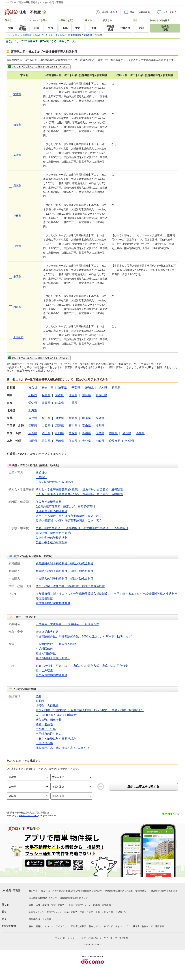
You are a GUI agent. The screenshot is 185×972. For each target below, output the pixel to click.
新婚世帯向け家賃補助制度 (53, 603)
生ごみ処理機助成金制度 (51, 675)
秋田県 (46, 418)
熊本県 (73, 440)
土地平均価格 (44, 743)
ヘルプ (82, 938)
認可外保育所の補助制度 (51, 511)
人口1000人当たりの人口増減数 (56, 715)
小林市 (17, 215)
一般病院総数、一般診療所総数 (56, 644)
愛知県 (32, 402)
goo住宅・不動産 (11, 890)
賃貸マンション (83, 905)
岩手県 (59, 418)
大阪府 (32, 395)
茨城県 (89, 387)
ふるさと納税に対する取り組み (56, 738)
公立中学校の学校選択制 (51, 537)
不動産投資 (107, 912)
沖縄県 (129, 440)
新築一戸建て (70, 912)
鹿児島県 (115, 440)
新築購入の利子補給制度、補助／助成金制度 (64, 570)
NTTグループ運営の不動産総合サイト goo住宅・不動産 (34, 2)
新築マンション (36, 912)
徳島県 (100, 433)
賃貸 (31, 905)
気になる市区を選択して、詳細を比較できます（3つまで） (39, 66)
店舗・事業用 (42, 905)
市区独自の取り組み (49, 733)
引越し (39, 926)
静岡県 (46, 402)
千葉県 (76, 387)
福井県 (100, 425)
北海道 (32, 410)
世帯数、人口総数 (47, 705)
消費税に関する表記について (74, 898)
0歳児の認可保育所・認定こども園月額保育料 (65, 506)
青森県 (32, 418)
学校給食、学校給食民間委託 (54, 532)
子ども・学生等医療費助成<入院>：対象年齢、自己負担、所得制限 (79, 494)
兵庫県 (46, 395)
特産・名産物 (44, 724)
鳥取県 (73, 433)
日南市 (17, 185)
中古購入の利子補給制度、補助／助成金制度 (64, 578)
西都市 (17, 306)
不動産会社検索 (78, 926)
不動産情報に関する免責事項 (163, 891)
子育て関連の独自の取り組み (54, 481)
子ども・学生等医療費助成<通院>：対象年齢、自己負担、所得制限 (79, 489)
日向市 (17, 246)
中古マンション (54, 912)
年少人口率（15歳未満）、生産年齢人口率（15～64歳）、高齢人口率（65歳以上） (90, 710)
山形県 (86, 418)
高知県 (140, 433)
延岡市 (17, 155)
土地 (97, 912)
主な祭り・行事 (46, 729)
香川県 (113, 433)
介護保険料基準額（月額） (53, 658)
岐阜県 (59, 402)
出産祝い (41, 477)
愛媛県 (126, 433)
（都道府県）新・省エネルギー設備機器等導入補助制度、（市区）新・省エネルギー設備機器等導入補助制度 (106, 593)
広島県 (32, 433)
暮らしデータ (95, 926)
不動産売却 (34, 919)
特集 (31, 926)
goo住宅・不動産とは (39, 891)
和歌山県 (101, 395)
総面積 (40, 700)
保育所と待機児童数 (49, 501)
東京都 (32, 387)
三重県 (73, 402)
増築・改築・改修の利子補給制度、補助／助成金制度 (70, 586)
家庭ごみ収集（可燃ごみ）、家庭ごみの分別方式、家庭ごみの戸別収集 (82, 665)
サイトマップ (110, 938)
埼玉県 (62, 387)
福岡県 (32, 440)
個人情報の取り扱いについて (43, 898)
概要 (38, 696)
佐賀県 (46, 440)
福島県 (100, 418)
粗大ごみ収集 (44, 670)
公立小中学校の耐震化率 (51, 542)
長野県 (32, 425)
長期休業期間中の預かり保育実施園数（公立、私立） (70, 520)
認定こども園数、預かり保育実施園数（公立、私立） (70, 515)
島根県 (86, 433)
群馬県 (116, 387)
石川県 (73, 425)
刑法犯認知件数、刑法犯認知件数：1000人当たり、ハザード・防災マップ (84, 636)
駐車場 (96, 905)
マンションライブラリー (57, 926)
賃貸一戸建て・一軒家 (62, 905)
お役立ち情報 (9, 926)
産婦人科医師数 (46, 653)
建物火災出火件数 (47, 631)
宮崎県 (100, 440)
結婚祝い (41, 472)
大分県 (86, 440)
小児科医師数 (44, 648)
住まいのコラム (123, 926)
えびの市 (18, 337)
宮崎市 (17, 94)
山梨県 (46, 425)
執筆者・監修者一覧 (143, 926)
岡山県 (46, 433)
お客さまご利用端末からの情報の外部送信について (77, 891)
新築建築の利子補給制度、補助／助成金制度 (64, 563)
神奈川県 (47, 387)
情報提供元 (140, 891)
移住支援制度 (44, 598)
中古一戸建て (86, 912)
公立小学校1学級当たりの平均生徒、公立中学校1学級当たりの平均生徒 (82, 528)
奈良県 (86, 395)
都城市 (17, 124)
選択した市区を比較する (143, 786)
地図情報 (159, 926)
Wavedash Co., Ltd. (28, 815)
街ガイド (108, 926)
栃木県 (102, 387)
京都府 (59, 395)
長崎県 (59, 440)
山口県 (59, 433)
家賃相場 (106, 905)
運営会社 (123, 938)
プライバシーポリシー (66, 938)
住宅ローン (120, 912)
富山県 (86, 425)
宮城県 (73, 418)
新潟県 (59, 425)
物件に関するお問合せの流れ (119, 891)
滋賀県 (73, 395)
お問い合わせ (94, 938)
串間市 (17, 276)
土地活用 (46, 919)
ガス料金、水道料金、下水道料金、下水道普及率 (67, 624)
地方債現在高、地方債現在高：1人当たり (62, 747)
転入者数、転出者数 (49, 719)
